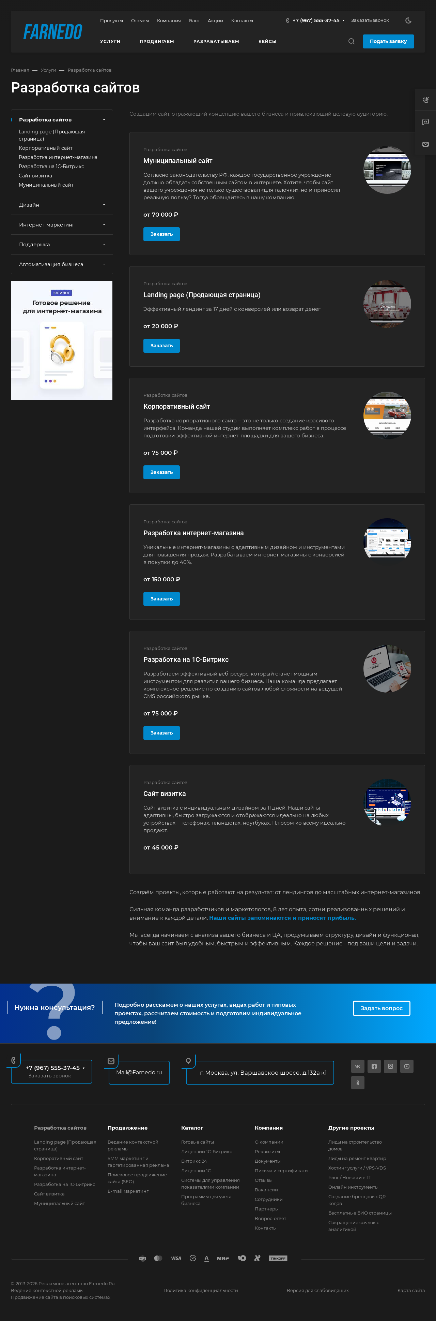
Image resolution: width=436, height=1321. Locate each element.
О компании (269, 1142)
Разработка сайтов (63, 119)
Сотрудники (269, 1199)
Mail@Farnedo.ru (139, 1072)
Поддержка (63, 244)
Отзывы (263, 1180)
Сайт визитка (164, 793)
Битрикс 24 (194, 1161)
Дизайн (63, 205)
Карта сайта (411, 1290)
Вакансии (266, 1189)
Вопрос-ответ (270, 1218)
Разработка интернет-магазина (193, 533)
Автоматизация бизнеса (63, 264)
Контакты (266, 1228)
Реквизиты (267, 1151)
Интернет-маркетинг (63, 224)
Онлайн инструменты (353, 1187)
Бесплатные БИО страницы (360, 1213)
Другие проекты (351, 1127)
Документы (268, 1161)
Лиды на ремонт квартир (357, 1158)
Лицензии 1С (196, 1170)
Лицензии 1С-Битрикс (206, 1151)
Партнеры (267, 1208)
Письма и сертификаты (281, 1170)
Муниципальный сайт (178, 161)
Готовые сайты (197, 1142)
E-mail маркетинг (128, 1191)
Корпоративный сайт (176, 406)
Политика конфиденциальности (201, 1290)
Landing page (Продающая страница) (202, 295)
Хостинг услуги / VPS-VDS (357, 1168)
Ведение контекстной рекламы (47, 1290)
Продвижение (128, 1127)
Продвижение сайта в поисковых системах (60, 1297)
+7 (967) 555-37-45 (316, 20)
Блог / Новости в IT (349, 1177)
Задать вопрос (382, 1008)
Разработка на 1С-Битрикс (186, 659)
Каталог (192, 1127)
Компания (269, 1127)
